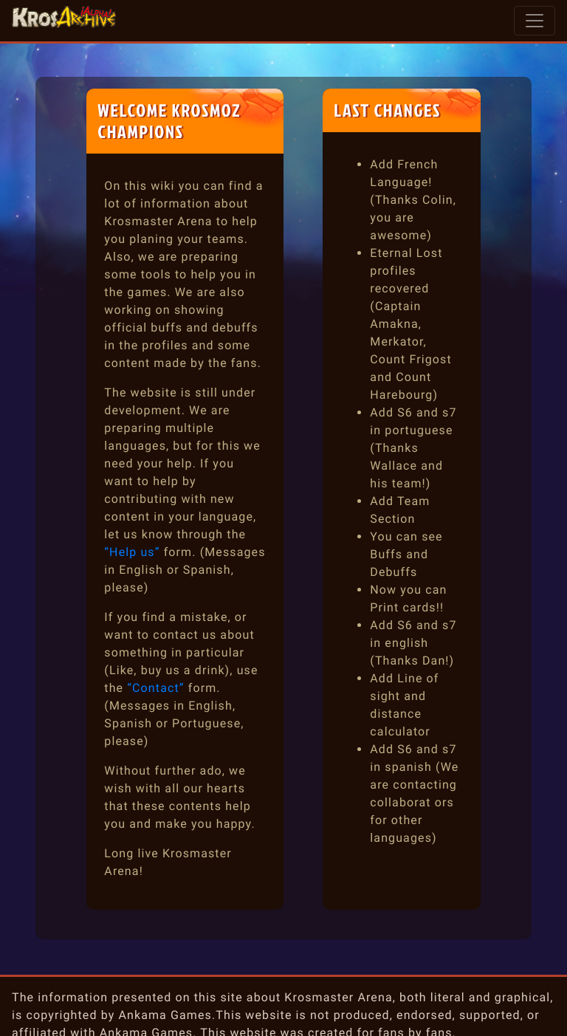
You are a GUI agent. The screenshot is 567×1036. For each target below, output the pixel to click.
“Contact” (155, 688)
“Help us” (131, 552)
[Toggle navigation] (534, 20)
